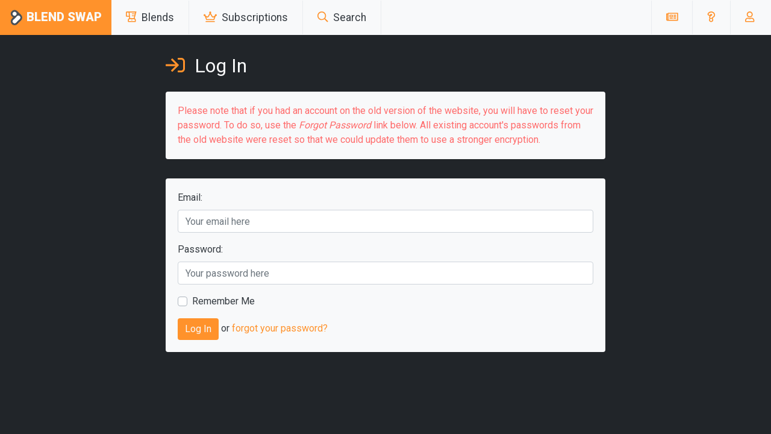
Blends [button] (150, 17)
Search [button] (341, 17)
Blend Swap (56, 17)
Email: (190, 197)
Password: (200, 249)
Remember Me (223, 301)
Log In (198, 329)
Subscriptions (246, 17)
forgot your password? (280, 329)
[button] (711, 17)
